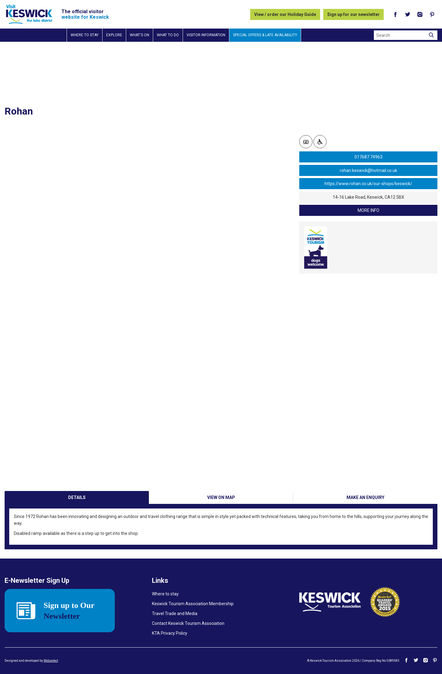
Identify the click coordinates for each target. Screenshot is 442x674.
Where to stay (85, 35)
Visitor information (206, 35)
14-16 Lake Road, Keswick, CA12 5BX (368, 197)
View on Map (221, 497)
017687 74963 (368, 156)
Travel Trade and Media (174, 613)
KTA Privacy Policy (169, 633)
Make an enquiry (365, 497)
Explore (114, 35)
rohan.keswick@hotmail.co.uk (368, 170)
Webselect (51, 660)
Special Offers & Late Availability (265, 35)
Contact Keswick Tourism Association (188, 623)
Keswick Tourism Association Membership (193, 603)
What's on (139, 35)
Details (77, 497)
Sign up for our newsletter (353, 14)
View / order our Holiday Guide (285, 14)
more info (368, 210)
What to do (168, 35)
